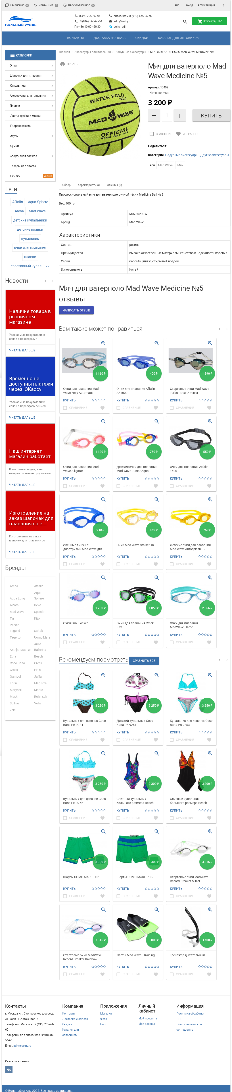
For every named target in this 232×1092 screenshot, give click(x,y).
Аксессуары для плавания (28, 96)
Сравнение (17, 5)
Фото (103, 1019)
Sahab (38, 630)
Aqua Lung (17, 598)
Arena (19, 211)
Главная (64, 52)
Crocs (14, 670)
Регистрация (206, 5)
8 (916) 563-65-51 (91, 21)
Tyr (12, 618)
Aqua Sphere (38, 201)
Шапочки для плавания (26, 75)
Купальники (18, 86)
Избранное (46, 5)
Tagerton (16, 637)
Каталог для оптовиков (178, 37)
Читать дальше (22, 350)
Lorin (13, 683)
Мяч (180, 165)
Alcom (14, 605)
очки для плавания (30, 247)
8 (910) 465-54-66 (140, 16)
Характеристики (89, 185)
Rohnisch (40, 696)
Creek (38, 663)
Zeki (12, 710)
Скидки (141, 37)
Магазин (106, 1013)
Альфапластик (20, 649)
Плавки (15, 106)
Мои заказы (146, 1024)
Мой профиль (147, 1018)
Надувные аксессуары (130, 52)
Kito (37, 618)
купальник (30, 238)
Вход (189, 5)
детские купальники (30, 220)
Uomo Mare (42, 637)
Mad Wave (37, 211)
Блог (103, 1024)
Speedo (39, 612)
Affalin (17, 201)
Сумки (14, 146)
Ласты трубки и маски (25, 116)
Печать (68, 64)
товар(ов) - (209, 21)
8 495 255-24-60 (87, 16)
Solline (14, 703)
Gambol (15, 676)
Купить (69, 400)
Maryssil (15, 690)
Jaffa (38, 676)
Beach (38, 656)
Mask (13, 696)
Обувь (14, 136)
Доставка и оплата (109, 37)
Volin (37, 703)
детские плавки (30, 229)
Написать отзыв (76, 310)
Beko (37, 605)
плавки (30, 256)
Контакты (75, 37)
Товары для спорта (23, 166)
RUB (177, 5)
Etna (13, 656)
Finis (37, 670)
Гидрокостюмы (20, 126)
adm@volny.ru (120, 21)
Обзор (66, 185)
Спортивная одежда (23, 156)
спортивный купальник (30, 265)
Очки (13, 65)
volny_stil (117, 27)
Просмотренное (79, 5)
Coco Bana (17, 663)
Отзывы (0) (114, 185)
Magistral (40, 683)
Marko (38, 690)
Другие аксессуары (214, 155)
